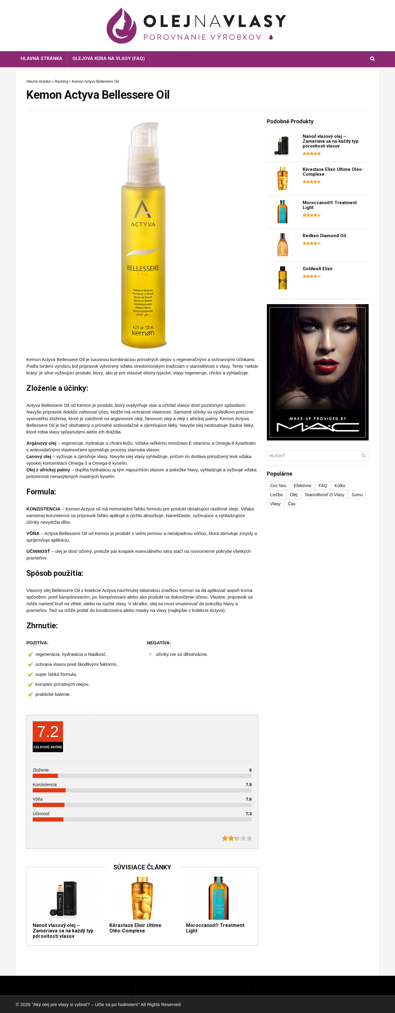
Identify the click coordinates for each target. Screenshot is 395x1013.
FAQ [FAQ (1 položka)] (323, 485)
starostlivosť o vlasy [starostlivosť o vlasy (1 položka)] (324, 494)
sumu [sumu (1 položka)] (357, 494)
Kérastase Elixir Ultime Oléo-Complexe (135, 928)
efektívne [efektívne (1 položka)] (302, 485)
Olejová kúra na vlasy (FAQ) (108, 58)
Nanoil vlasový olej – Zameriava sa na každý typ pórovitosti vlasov (63, 930)
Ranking (61, 81)
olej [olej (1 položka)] (293, 494)
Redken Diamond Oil (324, 235)
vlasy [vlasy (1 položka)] (275, 503)
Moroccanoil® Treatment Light (215, 928)
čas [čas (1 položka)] (291, 503)
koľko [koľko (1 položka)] (339, 485)
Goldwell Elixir (318, 268)
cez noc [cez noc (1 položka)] (278, 485)
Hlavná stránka (41, 58)
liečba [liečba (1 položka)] (276, 494)
